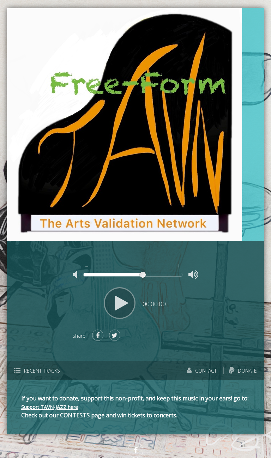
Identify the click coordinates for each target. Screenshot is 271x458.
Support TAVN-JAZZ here (49, 407)
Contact (202, 370)
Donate (243, 370)
